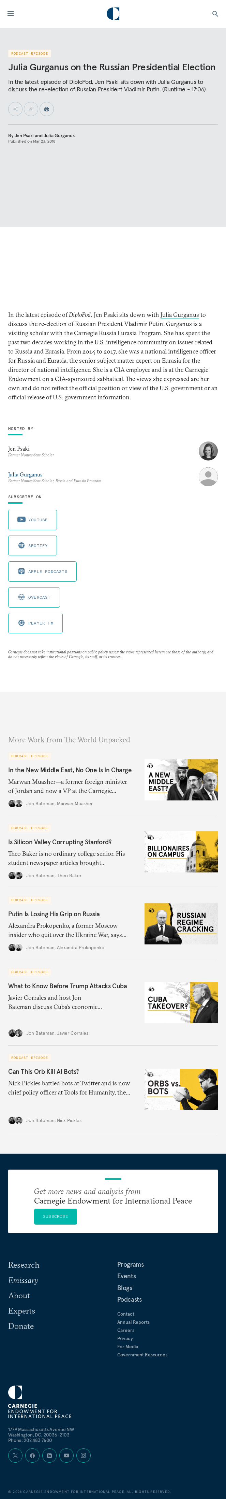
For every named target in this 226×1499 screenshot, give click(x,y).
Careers (125, 1330)
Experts (21, 1310)
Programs (130, 1264)
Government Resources (142, 1355)
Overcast (34, 597)
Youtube (32, 520)
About (19, 1295)
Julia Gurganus (59, 135)
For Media (127, 1346)
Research (24, 1265)
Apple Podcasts (42, 571)
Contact (125, 1314)
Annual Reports (133, 1322)
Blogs (124, 1288)
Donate (21, 1326)
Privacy (125, 1338)
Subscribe (55, 1216)
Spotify (32, 545)
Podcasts (129, 1299)
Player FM (35, 623)
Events (126, 1276)
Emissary (23, 1280)
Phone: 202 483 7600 (30, 1440)
